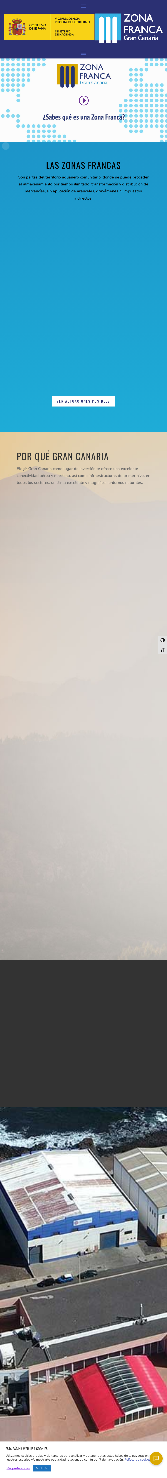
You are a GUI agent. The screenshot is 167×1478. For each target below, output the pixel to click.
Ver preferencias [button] (18, 1468)
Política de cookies (137, 1459)
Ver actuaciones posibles (83, 401)
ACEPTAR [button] (42, 1468)
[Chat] (156, 1458)
